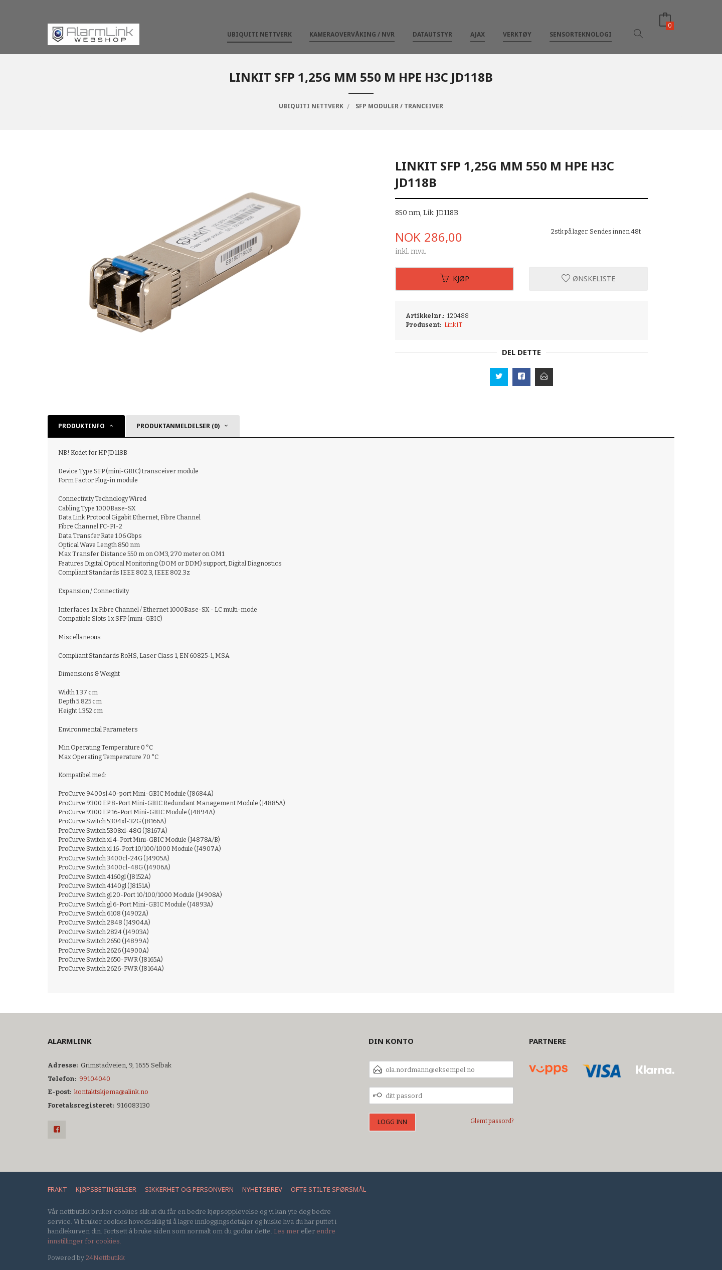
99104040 (94, 1078)
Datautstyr (432, 24)
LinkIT (453, 324)
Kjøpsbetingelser (106, 1189)
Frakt (57, 1189)
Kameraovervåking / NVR (352, 24)
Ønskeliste (588, 278)
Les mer (286, 1231)
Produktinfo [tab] (81, 426)
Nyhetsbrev (262, 1189)
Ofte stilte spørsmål (328, 1189)
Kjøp (454, 278)
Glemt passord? (492, 1121)
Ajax (477, 24)
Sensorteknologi (581, 24)
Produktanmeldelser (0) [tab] (178, 426)
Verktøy (517, 24)
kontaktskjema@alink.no (111, 1092)
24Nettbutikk (105, 1257)
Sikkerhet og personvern (189, 1189)
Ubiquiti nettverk (259, 24)
